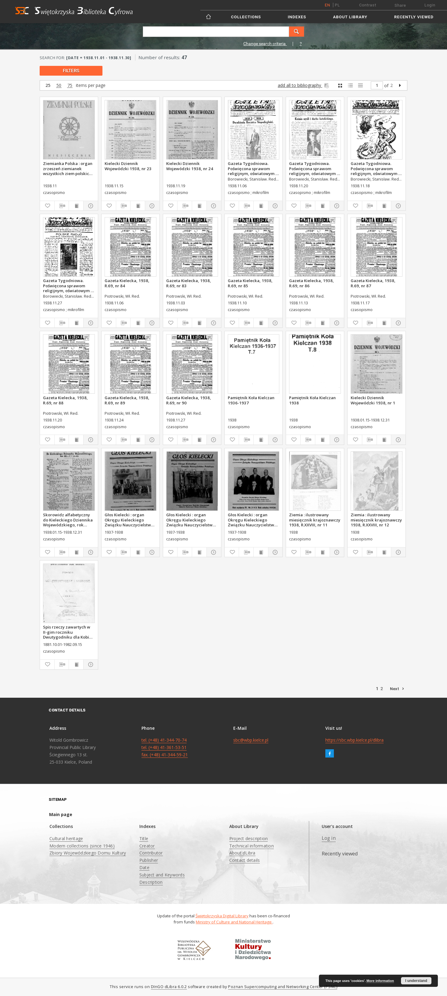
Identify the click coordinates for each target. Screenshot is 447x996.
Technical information (251, 846)
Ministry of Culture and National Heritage (234, 922)
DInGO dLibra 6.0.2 (169, 986)
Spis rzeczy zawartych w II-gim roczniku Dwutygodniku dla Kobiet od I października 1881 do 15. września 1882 (68, 632)
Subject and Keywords (162, 875)
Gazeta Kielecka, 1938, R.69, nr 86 (311, 283)
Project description (248, 838)
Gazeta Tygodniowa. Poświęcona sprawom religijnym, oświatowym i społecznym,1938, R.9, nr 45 (252, 168)
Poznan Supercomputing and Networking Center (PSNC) (282, 986)
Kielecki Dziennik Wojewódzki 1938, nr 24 (189, 166)
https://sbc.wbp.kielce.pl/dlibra (354, 740)
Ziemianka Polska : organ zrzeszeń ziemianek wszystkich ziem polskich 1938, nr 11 (67, 168)
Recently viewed (414, 17)
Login (429, 5)
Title (143, 838)
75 (69, 85)
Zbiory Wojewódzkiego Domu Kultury (87, 853)
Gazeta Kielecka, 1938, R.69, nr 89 (127, 400)
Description (151, 882)
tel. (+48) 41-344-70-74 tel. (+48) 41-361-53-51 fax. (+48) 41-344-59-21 (164, 747)
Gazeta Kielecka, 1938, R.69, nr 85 (250, 283)
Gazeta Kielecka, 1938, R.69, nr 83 (188, 283)
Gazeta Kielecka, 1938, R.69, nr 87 (373, 283)
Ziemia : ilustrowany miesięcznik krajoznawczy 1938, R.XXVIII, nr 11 (314, 519)
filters (71, 70)
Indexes (297, 17)
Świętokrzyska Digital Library (222, 916)
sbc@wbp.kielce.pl (250, 740)
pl (337, 5)
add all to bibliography (304, 85)
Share (400, 5)
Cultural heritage (66, 838)
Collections (246, 17)
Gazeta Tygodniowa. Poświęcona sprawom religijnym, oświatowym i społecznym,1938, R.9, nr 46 (375, 168)
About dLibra (242, 853)
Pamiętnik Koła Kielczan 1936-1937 (251, 400)
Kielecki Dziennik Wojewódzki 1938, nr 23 (128, 166)
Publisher (148, 860)
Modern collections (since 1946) (82, 846)
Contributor (151, 853)
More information (380, 981)
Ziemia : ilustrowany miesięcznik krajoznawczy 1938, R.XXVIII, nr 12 (376, 519)
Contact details (244, 860)
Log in (329, 838)
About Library (350, 17)
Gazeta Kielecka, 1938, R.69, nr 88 (65, 400)
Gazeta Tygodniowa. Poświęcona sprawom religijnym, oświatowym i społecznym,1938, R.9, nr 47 (313, 168)
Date (144, 867)
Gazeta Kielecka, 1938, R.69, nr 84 (127, 283)
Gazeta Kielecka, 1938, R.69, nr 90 (188, 400)
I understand (416, 981)
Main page (60, 814)
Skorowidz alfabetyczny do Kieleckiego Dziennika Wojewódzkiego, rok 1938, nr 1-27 (68, 519)
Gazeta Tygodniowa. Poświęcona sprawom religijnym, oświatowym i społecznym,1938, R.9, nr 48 (67, 285)
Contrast (367, 5)
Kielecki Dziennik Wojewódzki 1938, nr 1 (373, 400)
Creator (147, 846)
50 (58, 85)
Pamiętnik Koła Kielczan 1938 (312, 400)
